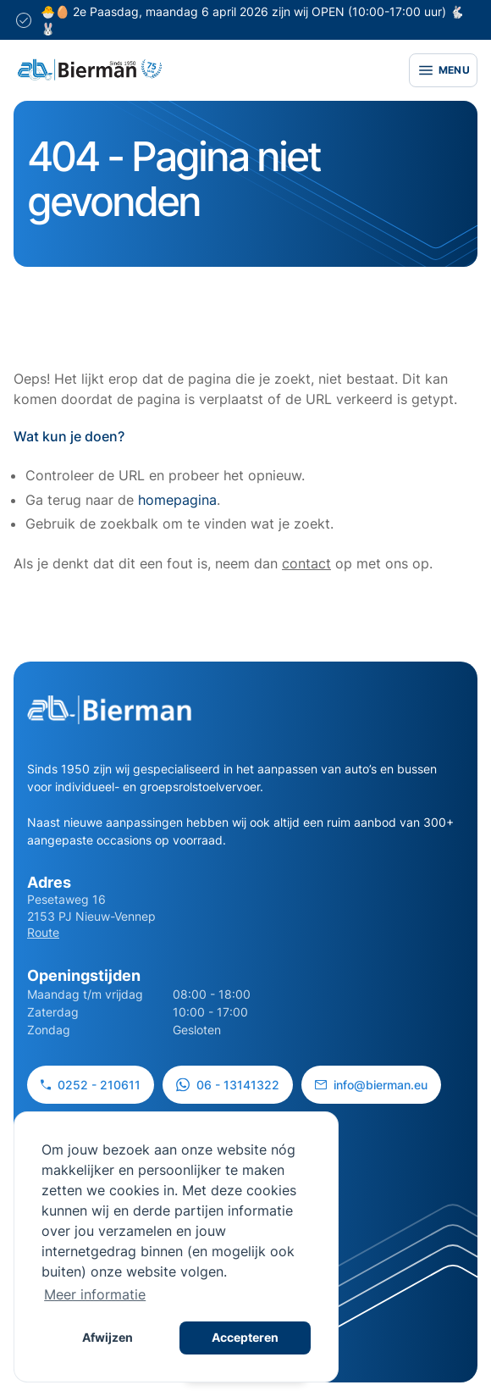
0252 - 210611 (91, 1084)
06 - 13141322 (227, 1084)
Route (43, 932)
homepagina (177, 499)
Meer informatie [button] (95, 1294)
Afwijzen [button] (107, 1337)
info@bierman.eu (371, 1084)
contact (306, 563)
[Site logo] (90, 70)
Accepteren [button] (245, 1337)
